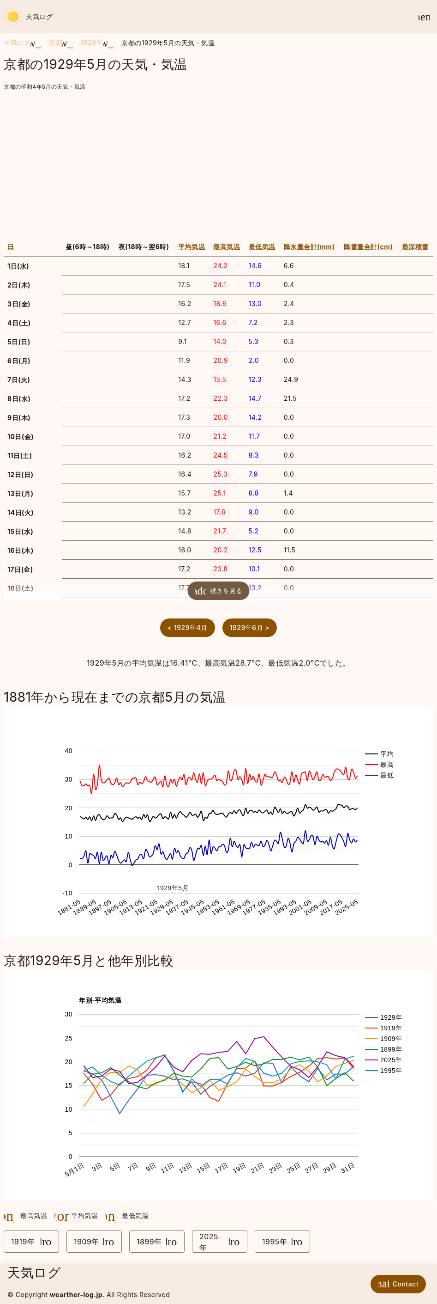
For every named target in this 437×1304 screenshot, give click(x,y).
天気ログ (28, 16)
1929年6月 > (249, 627)
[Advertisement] (218, 162)
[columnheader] (33, 247)
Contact (396, 1284)
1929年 (92, 42)
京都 (55, 42)
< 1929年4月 (188, 627)
